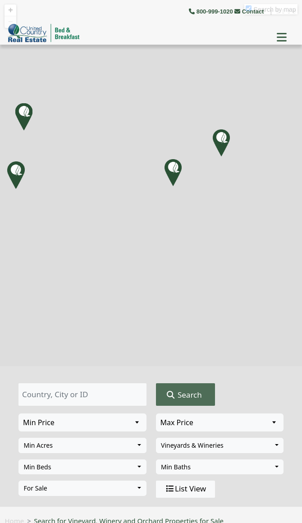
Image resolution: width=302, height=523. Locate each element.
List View (185, 489)
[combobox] (82, 445)
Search (183, 395)
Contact (249, 11)
